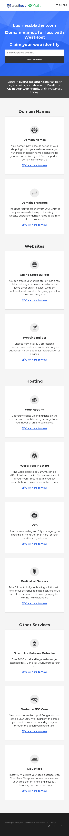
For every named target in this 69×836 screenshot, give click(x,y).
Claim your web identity (23, 88)
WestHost (28, 822)
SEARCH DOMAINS (34, 59)
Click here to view (36, 165)
